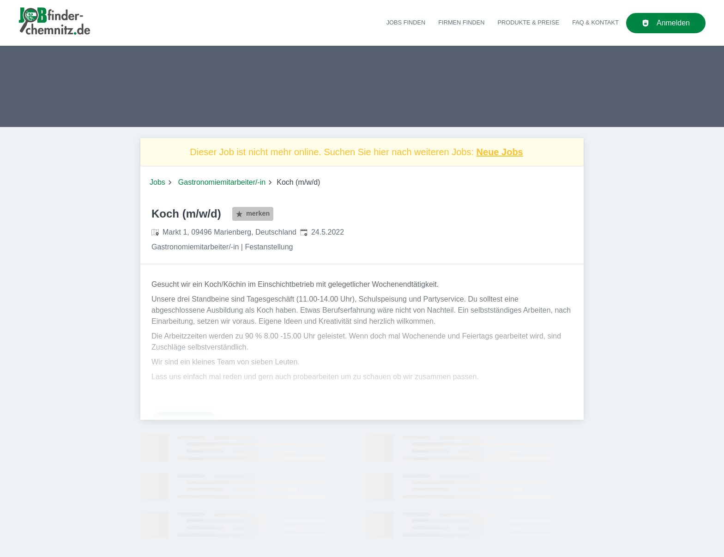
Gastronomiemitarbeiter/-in (221, 182)
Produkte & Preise (529, 22)
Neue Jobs (500, 152)
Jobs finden (406, 22)
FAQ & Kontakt (595, 22)
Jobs (157, 182)
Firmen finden (461, 22)
